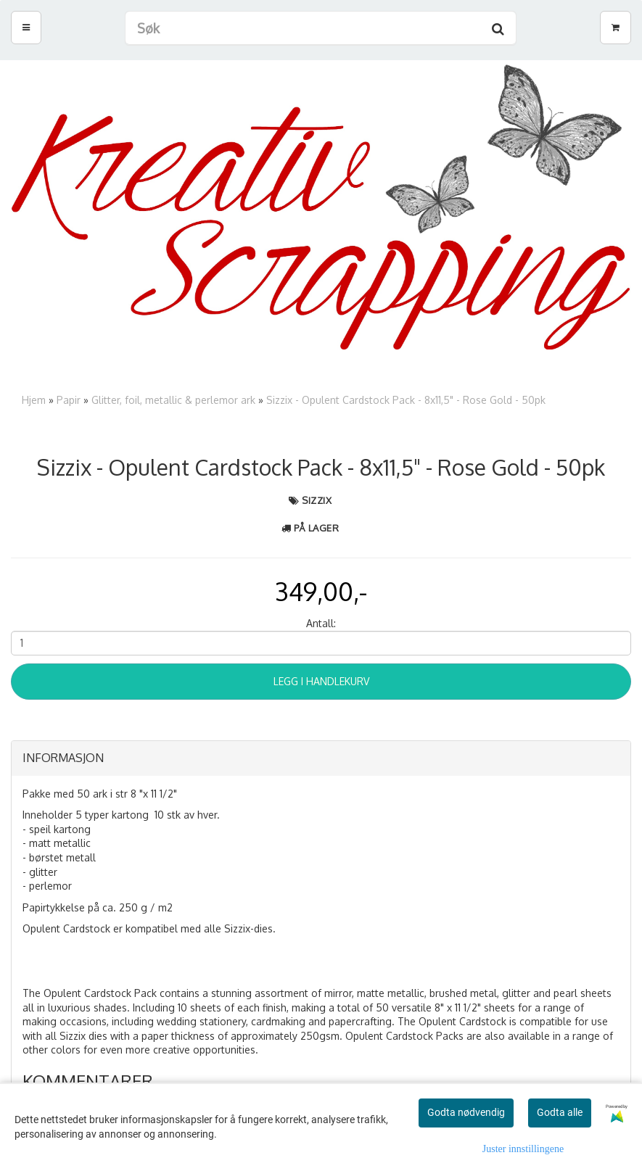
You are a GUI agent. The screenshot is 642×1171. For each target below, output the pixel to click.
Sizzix (317, 500)
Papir (69, 400)
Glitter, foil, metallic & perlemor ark (173, 400)
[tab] (321, 758)
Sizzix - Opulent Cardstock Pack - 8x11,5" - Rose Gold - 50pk (406, 400)
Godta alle (560, 1112)
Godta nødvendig (466, 1112)
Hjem (34, 400)
